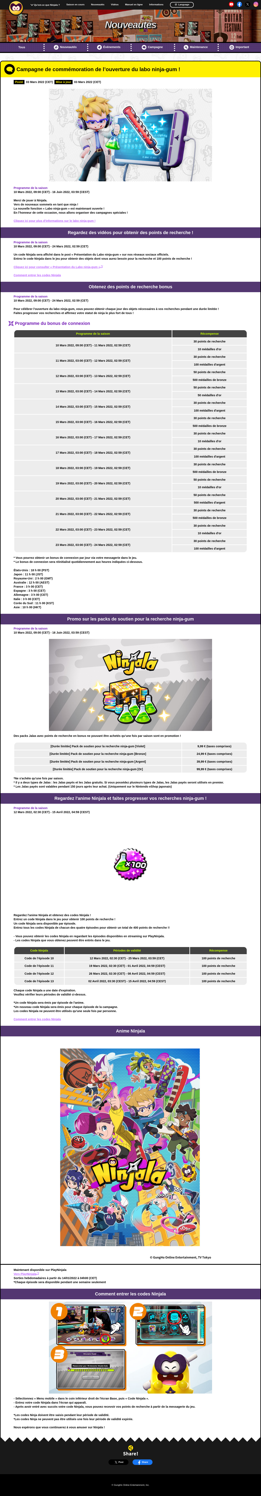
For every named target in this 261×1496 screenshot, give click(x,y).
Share (142, 1462)
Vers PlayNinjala (26, 1274)
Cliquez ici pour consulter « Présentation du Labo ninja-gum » (58, 267)
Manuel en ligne (134, 4)
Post (118, 1462)
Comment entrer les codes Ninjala (37, 275)
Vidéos (115, 4)
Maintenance (196, 47)
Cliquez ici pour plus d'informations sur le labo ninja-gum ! (55, 220)
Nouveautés (97, 4)
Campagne (152, 47)
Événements (109, 47)
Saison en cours (75, 4)
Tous (21, 47)
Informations (156, 4)
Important (239, 47)
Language (182, 4)
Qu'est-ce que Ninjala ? (47, 5)
